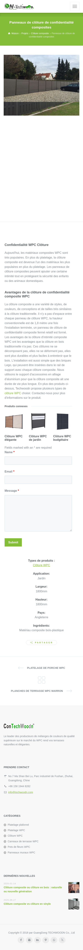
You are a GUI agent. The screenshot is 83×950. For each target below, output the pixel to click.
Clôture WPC (41, 565)
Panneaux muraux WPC (21, 852)
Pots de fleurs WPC (19, 846)
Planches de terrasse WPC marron (37, 690)
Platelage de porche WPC (46, 667)
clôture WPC (13, 393)
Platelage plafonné (18, 824)
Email (9, 471)
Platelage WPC (16, 830)
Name (9, 452)
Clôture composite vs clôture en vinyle (27, 903)
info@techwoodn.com (20, 792)
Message (12, 490)
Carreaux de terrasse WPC (23, 841)
